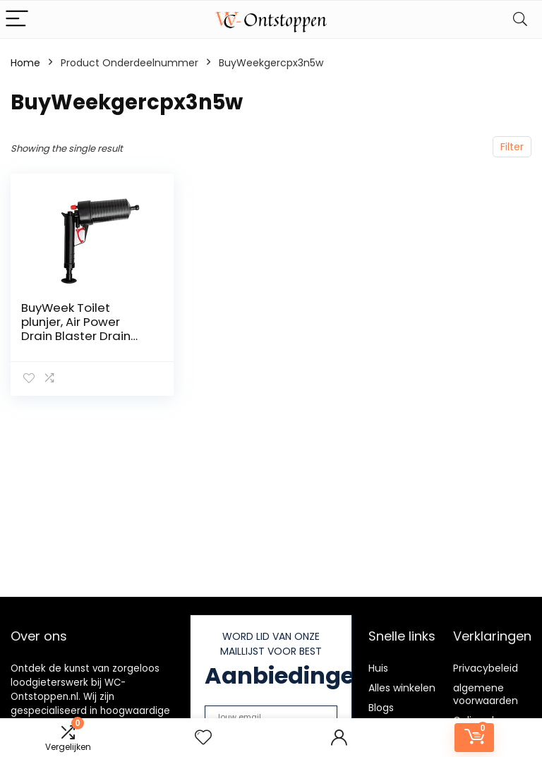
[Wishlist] (203, 737)
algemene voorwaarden (485, 694)
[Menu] (17, 19)
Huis (378, 668)
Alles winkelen (401, 688)
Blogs (381, 708)
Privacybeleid (485, 668)
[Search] (520, 19)
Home (25, 63)
